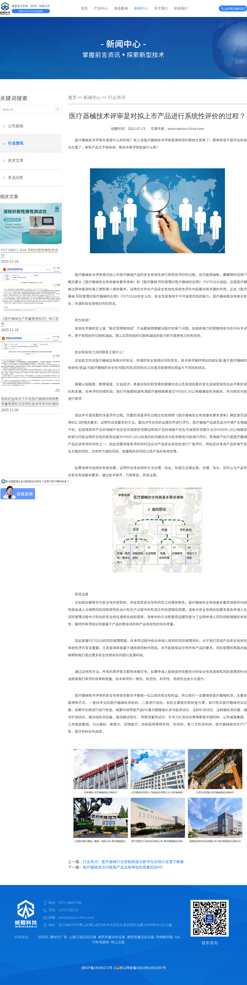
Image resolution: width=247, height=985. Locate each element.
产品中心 (101, 8)
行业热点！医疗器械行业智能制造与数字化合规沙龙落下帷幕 (133, 861)
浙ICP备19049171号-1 (99, 967)
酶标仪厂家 (58, 936)
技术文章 (15, 160)
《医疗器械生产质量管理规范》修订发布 (30, 321)
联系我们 (181, 8)
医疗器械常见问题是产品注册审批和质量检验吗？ (124, 867)
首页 (84, 8)
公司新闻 (15, 126)
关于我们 (161, 8)
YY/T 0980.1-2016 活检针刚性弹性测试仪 (29, 252)
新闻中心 (141, 8)
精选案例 (121, 8)
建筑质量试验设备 (111, 936)
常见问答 (15, 178)
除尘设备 (118, 941)
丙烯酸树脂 (164, 936)
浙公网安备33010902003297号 (141, 967)
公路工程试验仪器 (82, 936)
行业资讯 (15, 143)
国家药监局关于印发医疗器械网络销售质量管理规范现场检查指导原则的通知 (30, 401)
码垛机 (43, 936)
